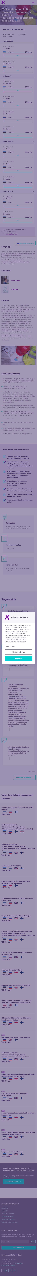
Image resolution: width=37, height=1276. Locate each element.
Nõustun (18, 658)
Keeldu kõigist (18, 652)
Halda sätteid (10, 646)
